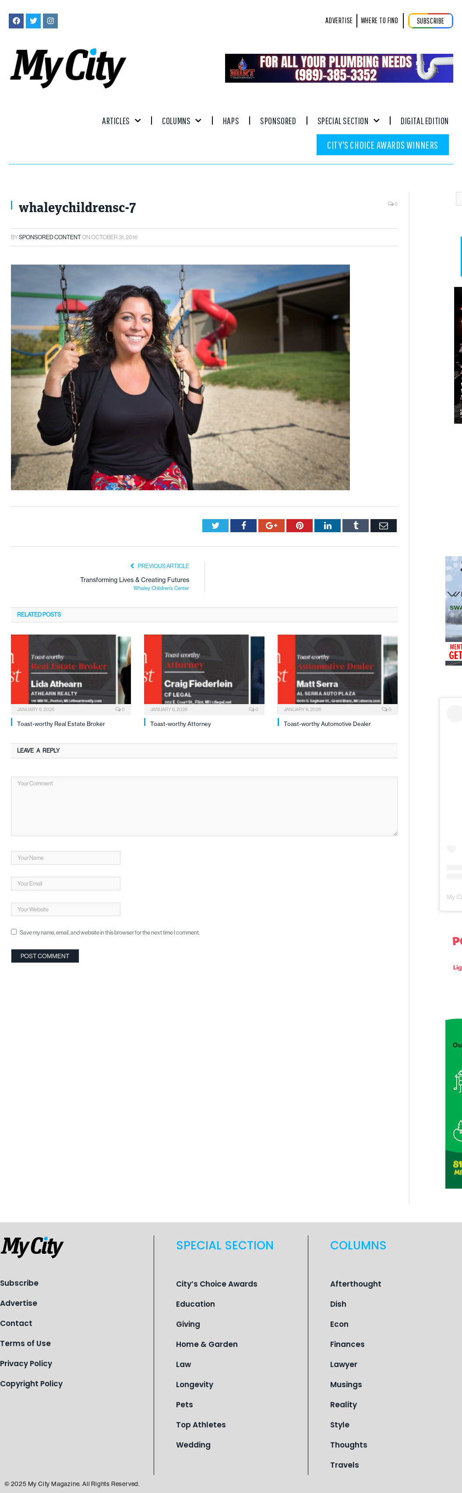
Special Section (348, 120)
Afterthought (355, 1284)
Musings (346, 1384)
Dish (338, 1304)
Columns (182, 120)
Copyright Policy (31, 1383)
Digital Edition (425, 120)
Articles (121, 120)
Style (339, 1425)
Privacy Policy (26, 1363)
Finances (347, 1344)
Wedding (193, 1445)
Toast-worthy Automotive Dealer (327, 723)
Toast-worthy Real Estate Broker (61, 723)
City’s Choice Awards (216, 1284)
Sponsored (278, 120)
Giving (188, 1324)
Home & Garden (207, 1344)
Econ (339, 1324)
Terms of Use (25, 1343)
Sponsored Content (50, 237)
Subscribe (19, 1283)
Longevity (194, 1384)
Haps (231, 120)
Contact (16, 1323)
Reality (343, 1404)
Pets (184, 1404)
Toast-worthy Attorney (180, 723)
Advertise (18, 1303)
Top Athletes (201, 1425)
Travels (344, 1465)
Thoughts (348, 1445)
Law (183, 1364)
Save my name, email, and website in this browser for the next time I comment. (110, 932)
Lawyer (343, 1364)
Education (195, 1304)
